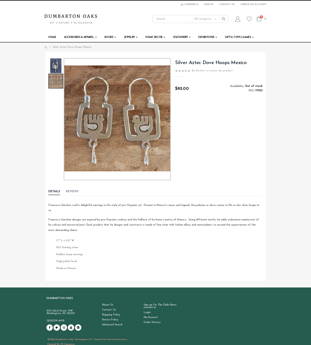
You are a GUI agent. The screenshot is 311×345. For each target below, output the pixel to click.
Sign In (208, 4)
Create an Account (254, 4)
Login (147, 312)
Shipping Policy (111, 314)
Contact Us (227, 4)
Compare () (189, 4)
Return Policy (110, 319)
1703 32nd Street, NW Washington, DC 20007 (60, 312)
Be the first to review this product (212, 71)
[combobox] (190, 19)
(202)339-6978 (55, 320)
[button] (67, 119)
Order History (152, 322)
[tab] (57, 192)
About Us (107, 305)
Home (45, 47)
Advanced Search (112, 324)
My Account (151, 317)
